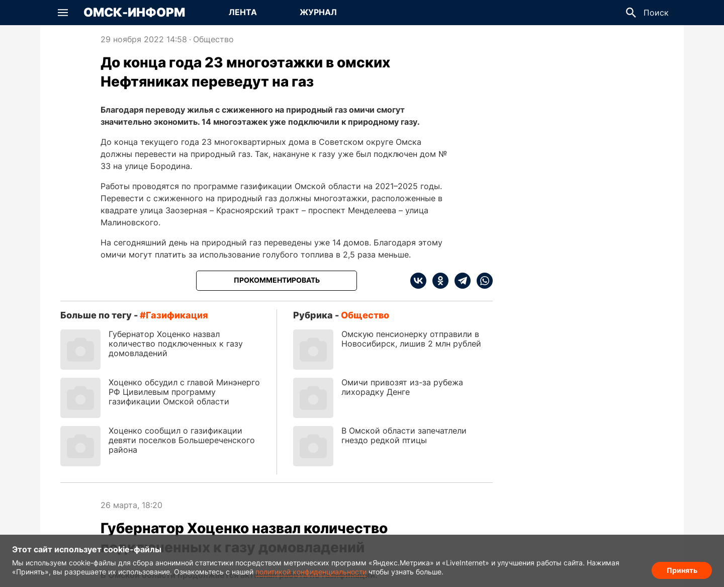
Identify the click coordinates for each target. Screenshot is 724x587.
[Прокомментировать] (276, 281)
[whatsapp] (482, 281)
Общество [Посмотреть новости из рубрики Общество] (213, 39)
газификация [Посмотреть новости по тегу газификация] (177, 315)
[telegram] (459, 281)
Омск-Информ (134, 13)
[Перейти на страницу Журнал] (318, 12)
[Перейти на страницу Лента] (243, 12)
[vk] (418, 281)
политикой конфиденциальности (311, 571)
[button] (62, 12)
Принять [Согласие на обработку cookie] (682, 569)
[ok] (437, 281)
